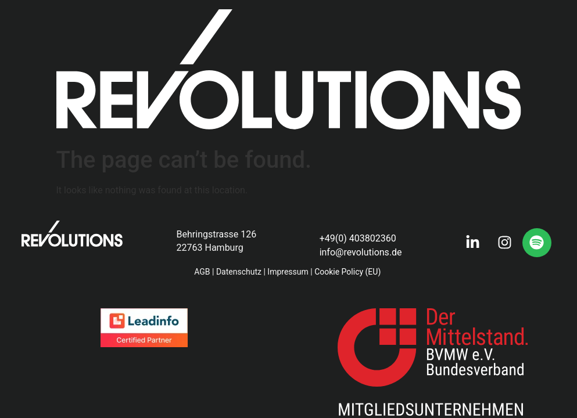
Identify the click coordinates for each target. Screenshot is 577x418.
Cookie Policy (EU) (348, 271)
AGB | (204, 271)
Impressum (287, 271)
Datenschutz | (240, 271)
